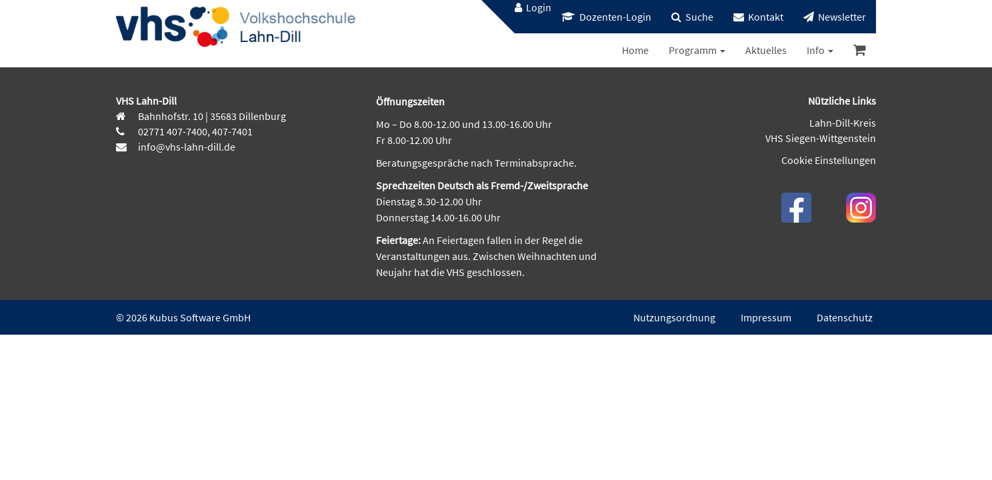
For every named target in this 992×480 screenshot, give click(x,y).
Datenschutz (845, 317)
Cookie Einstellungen (828, 160)
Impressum (766, 317)
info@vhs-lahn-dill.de (185, 146)
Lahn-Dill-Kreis (842, 122)
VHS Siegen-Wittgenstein (820, 138)
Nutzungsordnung (674, 317)
